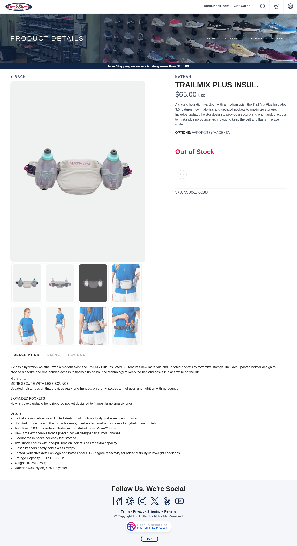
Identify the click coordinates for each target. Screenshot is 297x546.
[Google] (130, 500)
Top (149, 538)
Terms (124, 510)
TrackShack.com (216, 6)
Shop (210, 38)
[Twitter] (154, 500)
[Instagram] (142, 500)
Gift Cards (242, 6)
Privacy (138, 510)
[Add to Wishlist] (182, 174)
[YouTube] (179, 500)
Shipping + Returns (162, 510)
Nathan (232, 38)
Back (18, 77)
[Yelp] (167, 500)
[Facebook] (117, 500)
